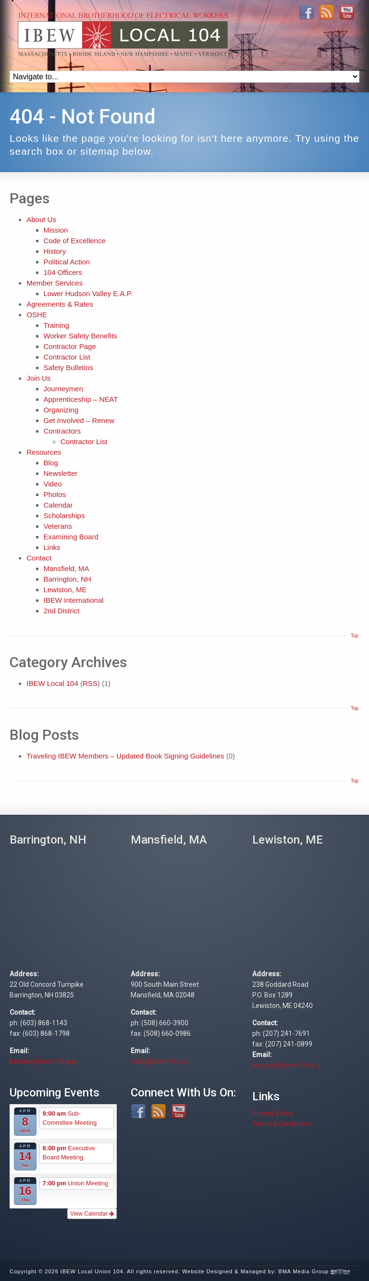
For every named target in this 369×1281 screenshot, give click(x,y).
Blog (51, 463)
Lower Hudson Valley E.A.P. (88, 293)
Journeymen (64, 389)
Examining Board (71, 537)
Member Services (54, 283)
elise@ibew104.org (159, 1061)
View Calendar (92, 1213)
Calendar (58, 505)
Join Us (38, 378)
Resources (43, 452)
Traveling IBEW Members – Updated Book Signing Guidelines (125, 756)
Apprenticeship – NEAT (81, 399)
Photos (55, 494)
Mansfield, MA (66, 568)
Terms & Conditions (281, 1124)
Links (52, 547)
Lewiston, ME (65, 589)
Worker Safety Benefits (80, 336)
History (55, 251)
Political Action (67, 262)
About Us (41, 219)
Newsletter (61, 473)
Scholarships (64, 515)
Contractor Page (70, 346)
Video (53, 484)
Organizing (61, 410)
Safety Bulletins (68, 367)
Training (57, 325)
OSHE (36, 315)
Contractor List (67, 357)
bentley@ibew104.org (43, 1061)
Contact (38, 558)
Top (354, 635)
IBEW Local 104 (52, 683)
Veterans (58, 526)
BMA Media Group (314, 1271)
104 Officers (63, 272)
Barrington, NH (67, 579)
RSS (90, 683)
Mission (56, 230)
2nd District (62, 611)
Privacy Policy (273, 1113)
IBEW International (74, 600)
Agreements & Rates (59, 304)
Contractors (62, 431)
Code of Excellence (75, 240)
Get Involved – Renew (79, 420)
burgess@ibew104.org (286, 1065)
